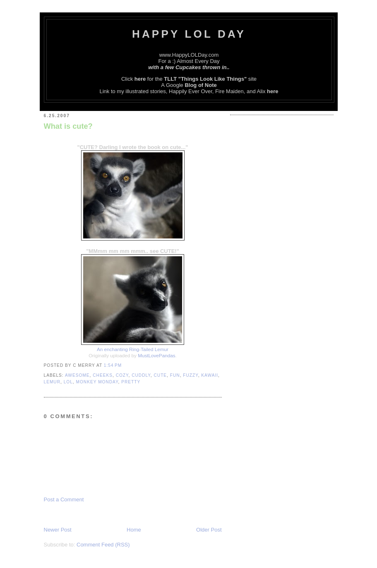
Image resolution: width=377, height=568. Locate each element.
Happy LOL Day (189, 34)
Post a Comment (64, 499)
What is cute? (68, 126)
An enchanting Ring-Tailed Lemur (132, 349)
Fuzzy (190, 375)
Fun (175, 375)
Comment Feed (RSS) (103, 545)
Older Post (208, 530)
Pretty (130, 382)
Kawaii (209, 375)
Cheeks (103, 375)
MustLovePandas (156, 355)
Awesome (77, 375)
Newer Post (58, 530)
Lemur (52, 382)
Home (134, 530)
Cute (160, 375)
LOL (68, 382)
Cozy (122, 375)
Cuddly (141, 375)
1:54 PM (113, 365)
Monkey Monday (97, 382)
